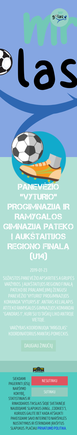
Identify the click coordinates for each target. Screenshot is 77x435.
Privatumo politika (52, 428)
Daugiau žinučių (38, 346)
